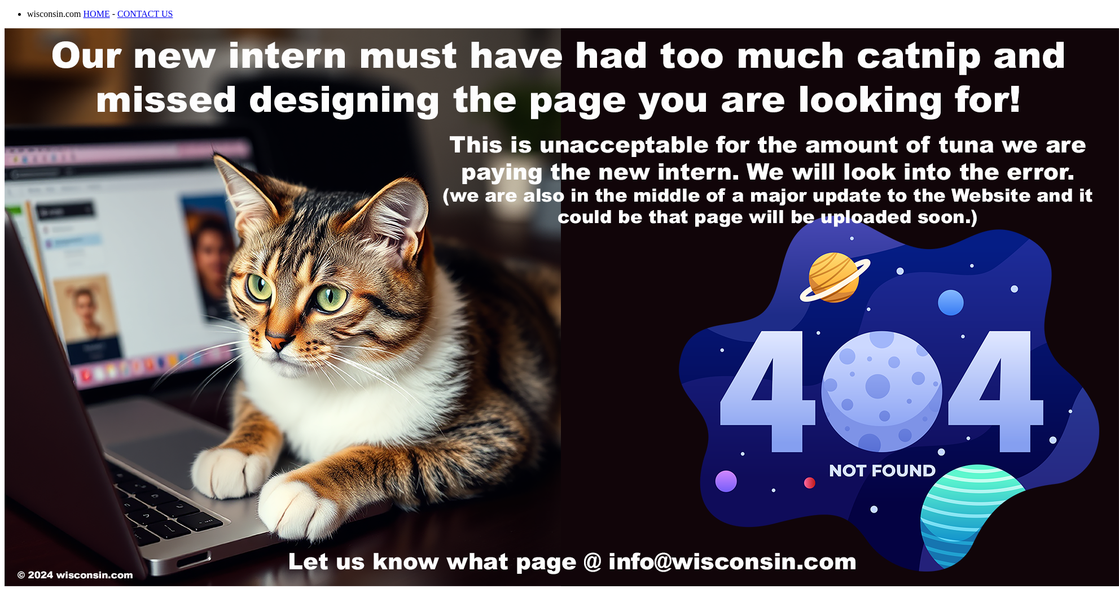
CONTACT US (145, 14)
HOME (97, 14)
